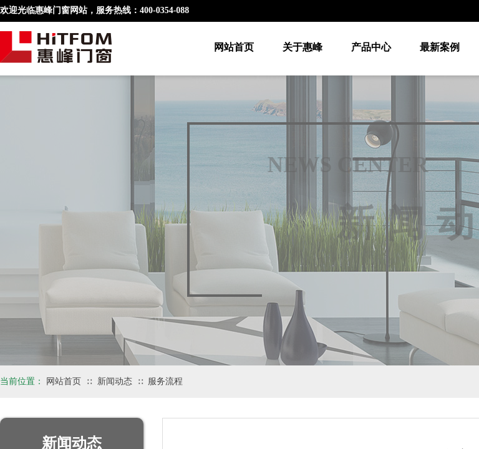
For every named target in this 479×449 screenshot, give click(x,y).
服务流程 (165, 381)
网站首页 (234, 47)
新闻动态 (114, 381)
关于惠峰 (302, 47)
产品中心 (371, 47)
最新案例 (440, 47)
